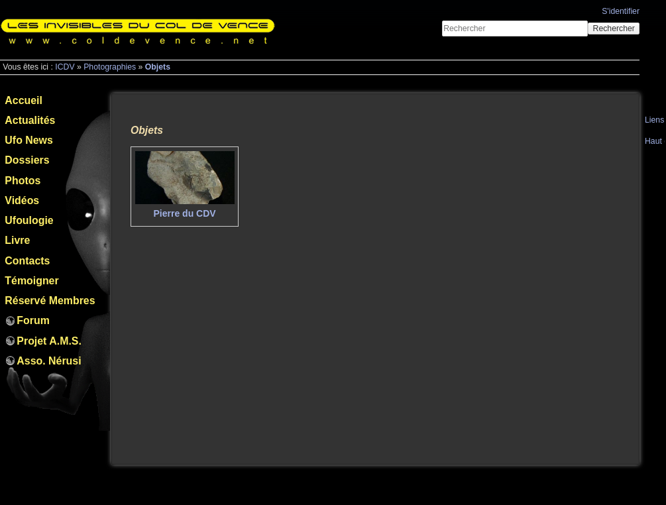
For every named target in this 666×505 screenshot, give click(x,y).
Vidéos (22, 200)
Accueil (23, 100)
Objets (157, 67)
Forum (33, 320)
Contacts (27, 260)
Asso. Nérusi (49, 360)
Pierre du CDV (185, 213)
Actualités (30, 120)
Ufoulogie (29, 220)
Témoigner (31, 280)
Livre (17, 240)
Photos (22, 180)
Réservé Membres (50, 300)
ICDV (64, 67)
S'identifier (620, 11)
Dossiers (27, 160)
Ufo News (28, 140)
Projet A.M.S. (49, 341)
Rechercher (614, 28)
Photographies (109, 67)
